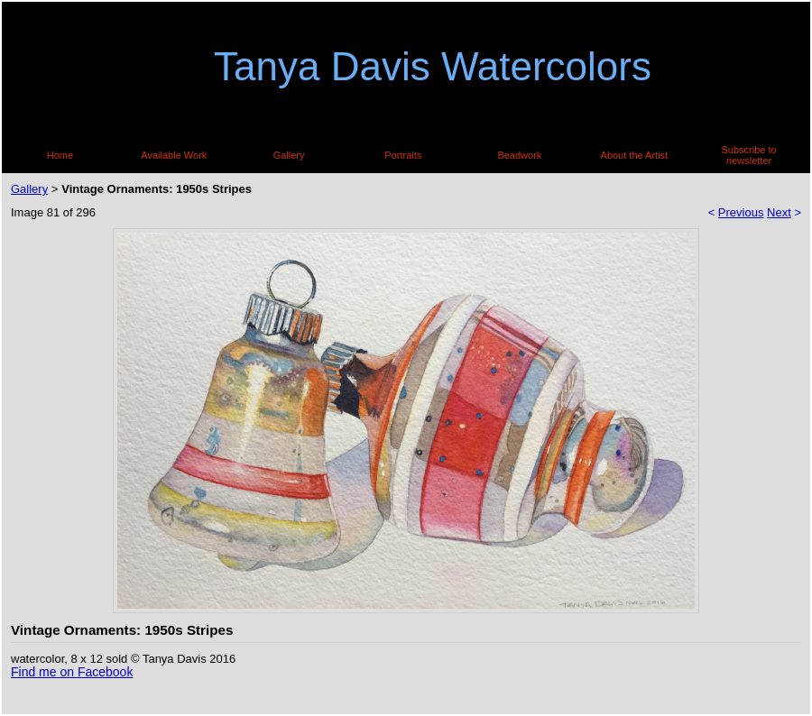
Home (60, 155)
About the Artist (635, 155)
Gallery (289, 155)
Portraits (402, 155)
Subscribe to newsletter (749, 155)
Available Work (174, 155)
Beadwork (519, 155)
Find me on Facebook (72, 672)
